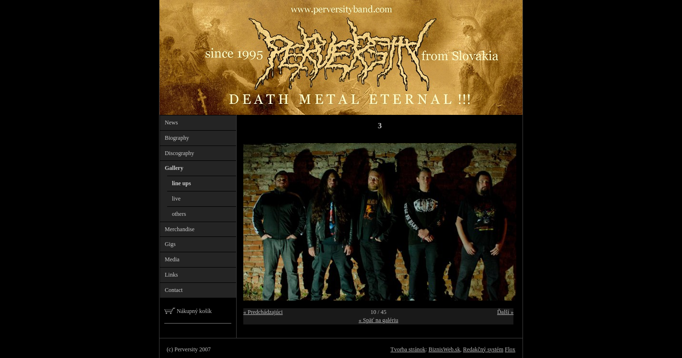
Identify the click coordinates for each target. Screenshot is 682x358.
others (179, 214)
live (176, 198)
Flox (510, 349)
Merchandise (179, 229)
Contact (173, 290)
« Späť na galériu (378, 320)
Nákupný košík (188, 311)
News (171, 122)
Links (171, 274)
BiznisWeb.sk (444, 349)
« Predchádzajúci (263, 312)
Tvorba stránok (407, 349)
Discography (179, 153)
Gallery (174, 168)
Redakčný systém (483, 349)
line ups (181, 183)
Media (172, 259)
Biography (177, 137)
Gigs (170, 244)
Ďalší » (505, 312)
